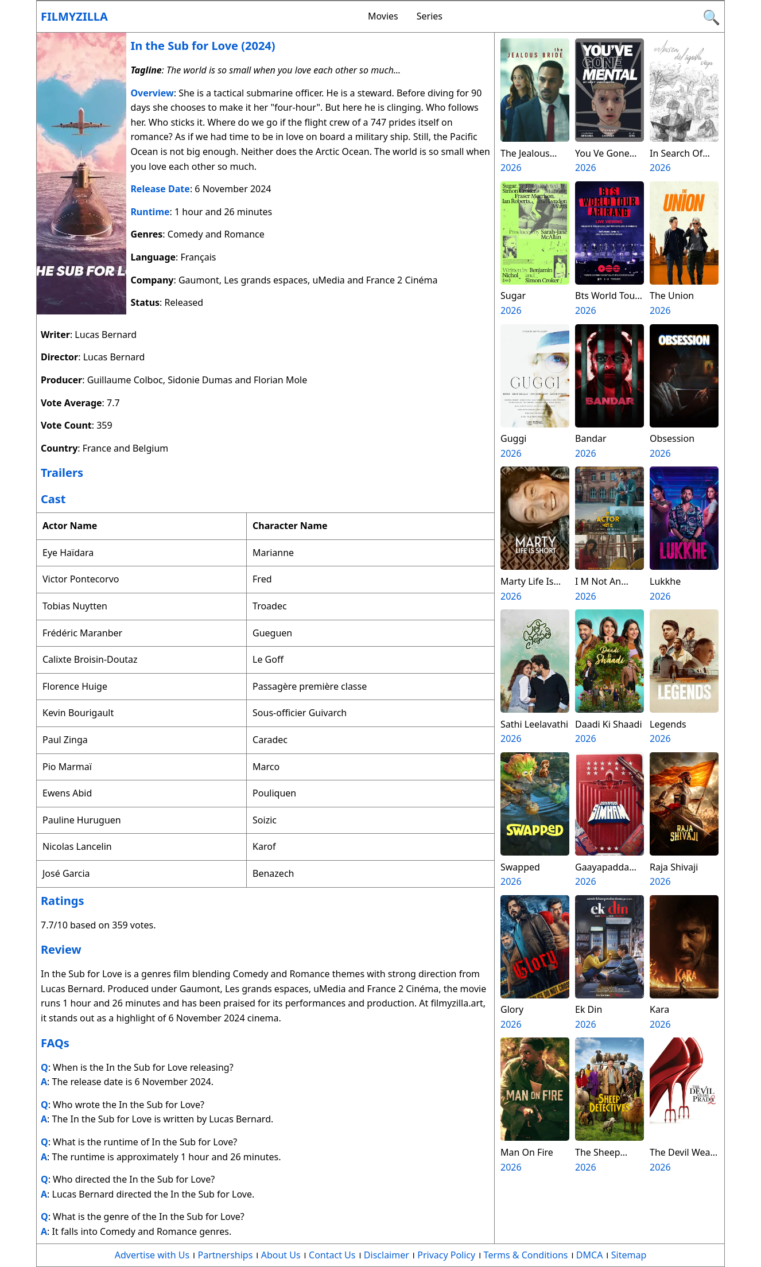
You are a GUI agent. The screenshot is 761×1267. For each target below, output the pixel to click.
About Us (281, 1255)
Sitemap (629, 1255)
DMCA (589, 1255)
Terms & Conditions (526, 1255)
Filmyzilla (74, 16)
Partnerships (225, 1255)
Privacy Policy (446, 1255)
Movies (383, 16)
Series (429, 16)
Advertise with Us (152, 1255)
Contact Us (332, 1255)
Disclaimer (386, 1255)
